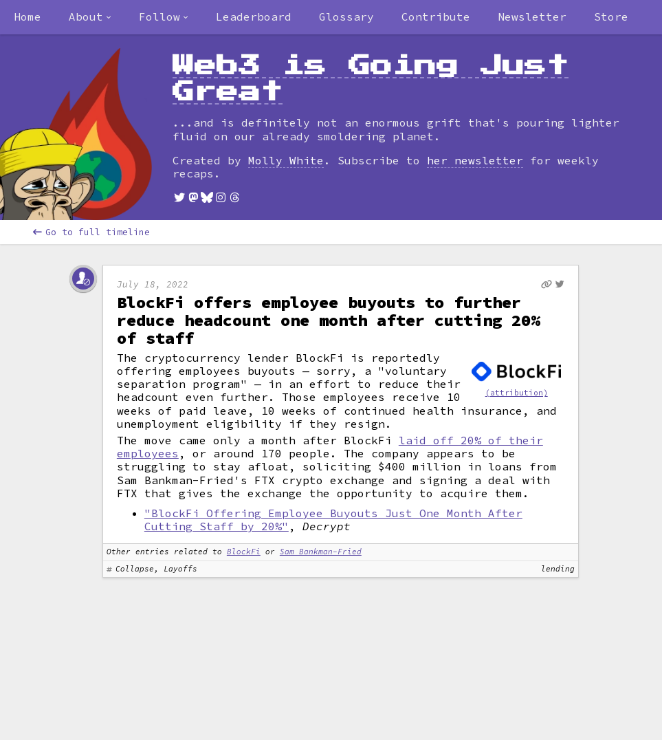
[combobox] (90, 17)
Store (611, 16)
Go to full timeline (91, 232)
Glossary (346, 16)
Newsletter (532, 16)
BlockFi (244, 551)
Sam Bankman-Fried (321, 551)
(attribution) (516, 393)
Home (27, 16)
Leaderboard (253, 16)
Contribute (435, 16)
